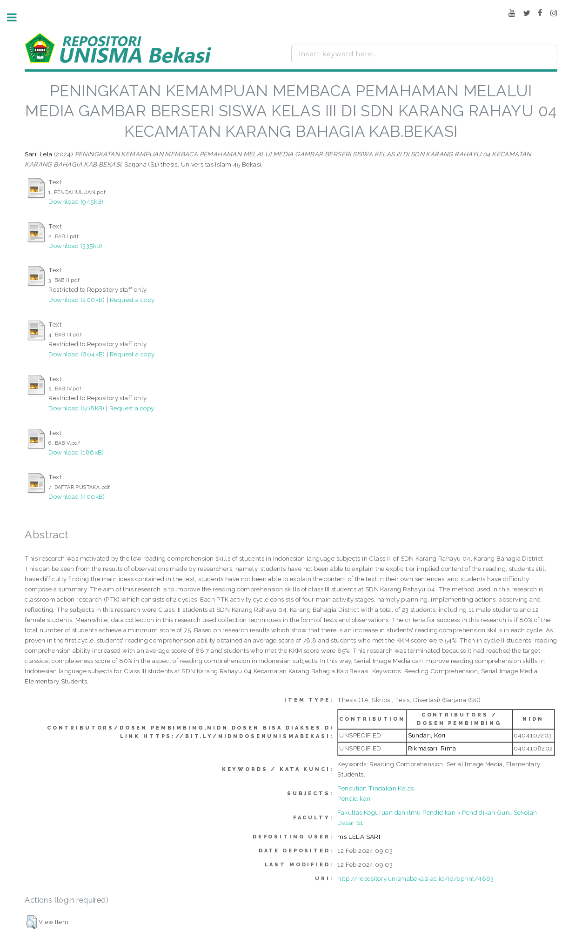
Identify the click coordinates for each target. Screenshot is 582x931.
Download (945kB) (75, 201)
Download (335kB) (75, 245)
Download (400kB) (76, 299)
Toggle (16, 17)
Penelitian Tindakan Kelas (375, 788)
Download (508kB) (76, 408)
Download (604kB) (76, 354)
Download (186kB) (76, 452)
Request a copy (132, 299)
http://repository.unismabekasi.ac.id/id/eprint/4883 (415, 878)
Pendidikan (353, 798)
